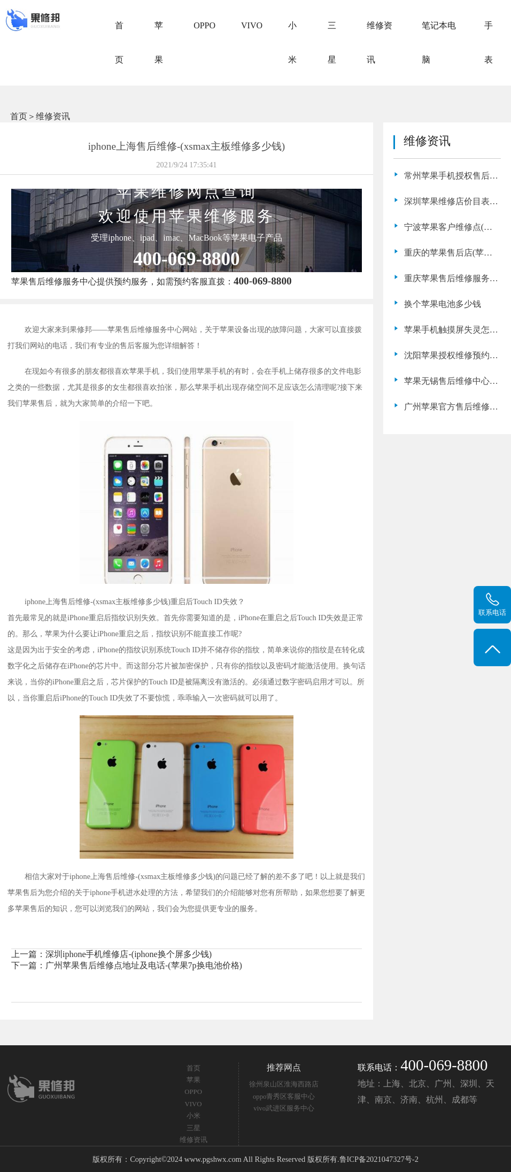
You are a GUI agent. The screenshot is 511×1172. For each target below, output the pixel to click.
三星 (332, 42)
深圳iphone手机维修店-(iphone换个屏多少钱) (128, 954)
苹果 (158, 42)
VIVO (251, 25)
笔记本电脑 (439, 42)
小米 (292, 42)
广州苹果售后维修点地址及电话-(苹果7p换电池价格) (143, 965)
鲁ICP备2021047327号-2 (379, 1159)
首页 (119, 42)
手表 (488, 42)
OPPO (204, 25)
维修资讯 (379, 42)
